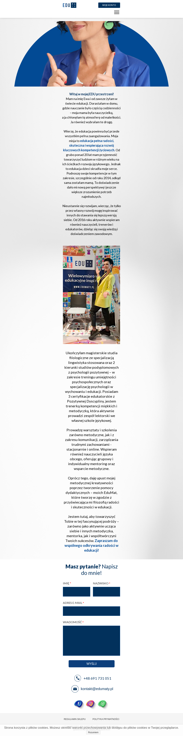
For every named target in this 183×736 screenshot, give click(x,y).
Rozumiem (93, 732)
